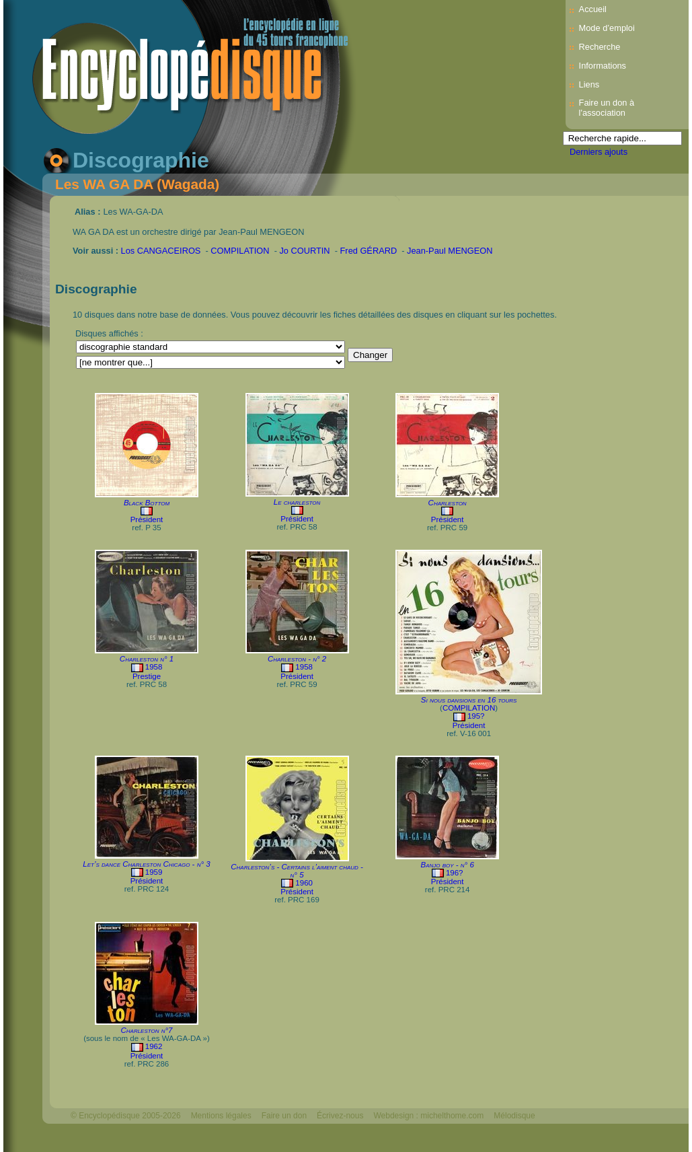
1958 (154, 667)
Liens (589, 84)
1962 (154, 1046)
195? (476, 716)
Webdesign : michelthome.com (428, 1115)
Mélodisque (514, 1115)
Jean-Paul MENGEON (449, 251)
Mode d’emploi (607, 28)
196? (454, 873)
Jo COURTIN (304, 251)
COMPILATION (239, 251)
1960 (304, 883)
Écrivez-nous (340, 1115)
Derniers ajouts (598, 152)
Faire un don (284, 1115)
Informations (602, 66)
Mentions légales (221, 1115)
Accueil (593, 9)
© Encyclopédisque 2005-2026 (126, 1115)
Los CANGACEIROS (161, 251)
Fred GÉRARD (368, 251)
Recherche (600, 47)
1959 (154, 872)
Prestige (146, 676)
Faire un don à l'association (607, 108)
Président (146, 519)
